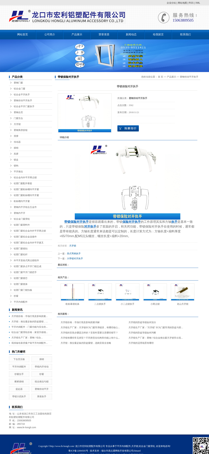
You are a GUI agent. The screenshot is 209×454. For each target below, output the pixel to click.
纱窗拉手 (19, 374)
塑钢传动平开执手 (23, 100)
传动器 (17, 142)
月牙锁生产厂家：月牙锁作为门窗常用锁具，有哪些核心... (90, 327)
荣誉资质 (104, 34)
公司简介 (49, 34)
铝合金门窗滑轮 (22, 219)
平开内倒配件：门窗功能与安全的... (29, 327)
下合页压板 (19, 359)
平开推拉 (18, 171)
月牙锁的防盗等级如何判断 (142, 332)
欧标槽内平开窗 (22, 201)
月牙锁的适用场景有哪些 (141, 343)
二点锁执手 (100, 304)
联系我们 (185, 34)
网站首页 (22, 34)
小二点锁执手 (127, 304)
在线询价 (128, 128)
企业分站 (171, 3)
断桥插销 (19, 381)
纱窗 (16, 296)
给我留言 (158, 34)
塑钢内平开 (19, 213)
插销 (16, 148)
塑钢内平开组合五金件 (25, 207)
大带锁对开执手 (75, 258)
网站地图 (182, 3)
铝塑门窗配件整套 (23, 183)
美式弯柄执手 (74, 253)
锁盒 (16, 159)
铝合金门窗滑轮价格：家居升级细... (29, 332)
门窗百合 (18, 118)
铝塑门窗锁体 (21, 284)
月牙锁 (17, 124)
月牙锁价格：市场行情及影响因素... (29, 316)
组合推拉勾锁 (42, 381)
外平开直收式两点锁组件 (26, 260)
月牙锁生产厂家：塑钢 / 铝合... (27, 337)
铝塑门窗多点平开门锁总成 (27, 266)
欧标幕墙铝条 (72, 304)
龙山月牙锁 (182, 304)
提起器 (19, 389)
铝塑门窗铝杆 (21, 254)
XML (197, 3)
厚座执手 (41, 396)
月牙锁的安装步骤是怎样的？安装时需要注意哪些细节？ (89, 332)
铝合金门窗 (19, 88)
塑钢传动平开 (42, 389)
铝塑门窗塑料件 (22, 225)
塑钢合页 (18, 112)
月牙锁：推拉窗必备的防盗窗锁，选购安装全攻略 (86, 343)
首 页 (160, 76)
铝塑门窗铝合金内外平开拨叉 (29, 242)
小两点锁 (155, 304)
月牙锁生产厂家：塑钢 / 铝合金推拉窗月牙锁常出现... (155, 337)
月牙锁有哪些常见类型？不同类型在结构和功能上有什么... (90, 337)
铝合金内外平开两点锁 (25, 177)
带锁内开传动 (42, 366)
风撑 (16, 153)
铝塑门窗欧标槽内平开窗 (26, 189)
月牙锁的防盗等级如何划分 (142, 322)
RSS (191, 3)
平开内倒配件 (21, 302)
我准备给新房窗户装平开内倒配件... (29, 343)
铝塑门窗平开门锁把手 (25, 272)
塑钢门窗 (18, 82)
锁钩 (16, 165)
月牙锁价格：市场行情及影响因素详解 (80, 322)
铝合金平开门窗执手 (24, 106)
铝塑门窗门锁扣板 (23, 290)
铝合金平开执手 (22, 94)
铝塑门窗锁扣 (21, 248)
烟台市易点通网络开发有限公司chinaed (121, 450)
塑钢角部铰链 (21, 130)
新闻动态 (131, 34)
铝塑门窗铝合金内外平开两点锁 (30, 230)
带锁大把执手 (19, 396)
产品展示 (77, 34)
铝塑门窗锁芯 (21, 278)
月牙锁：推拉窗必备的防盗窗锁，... (29, 321)
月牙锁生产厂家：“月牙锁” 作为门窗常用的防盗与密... (155, 327)
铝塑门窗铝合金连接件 (25, 236)
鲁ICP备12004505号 (78, 450)
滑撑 (16, 136)
